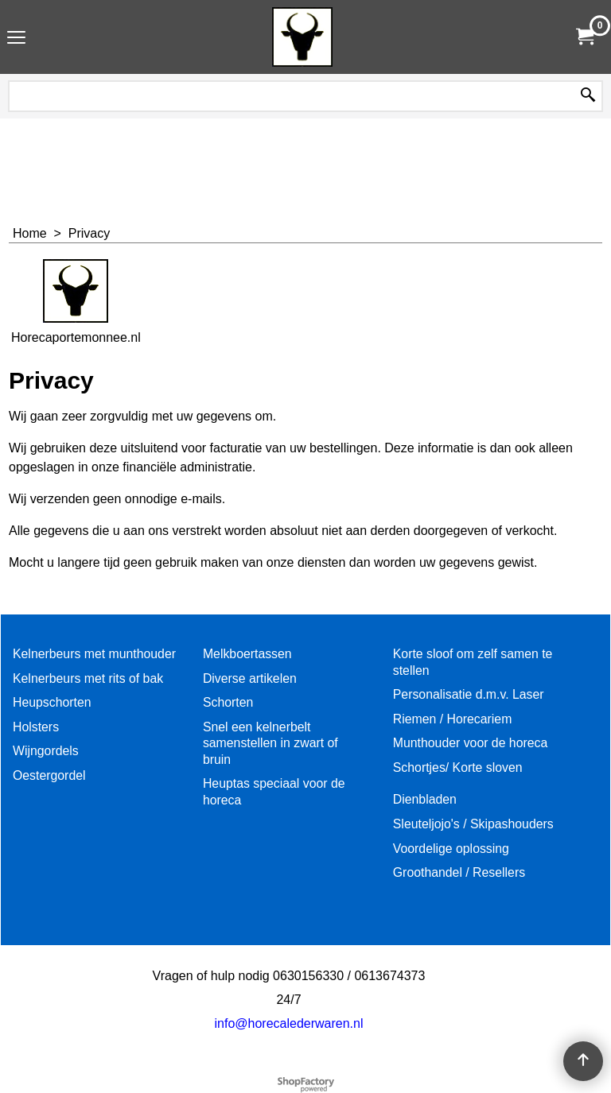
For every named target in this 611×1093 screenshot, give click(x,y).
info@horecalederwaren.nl (288, 1023)
